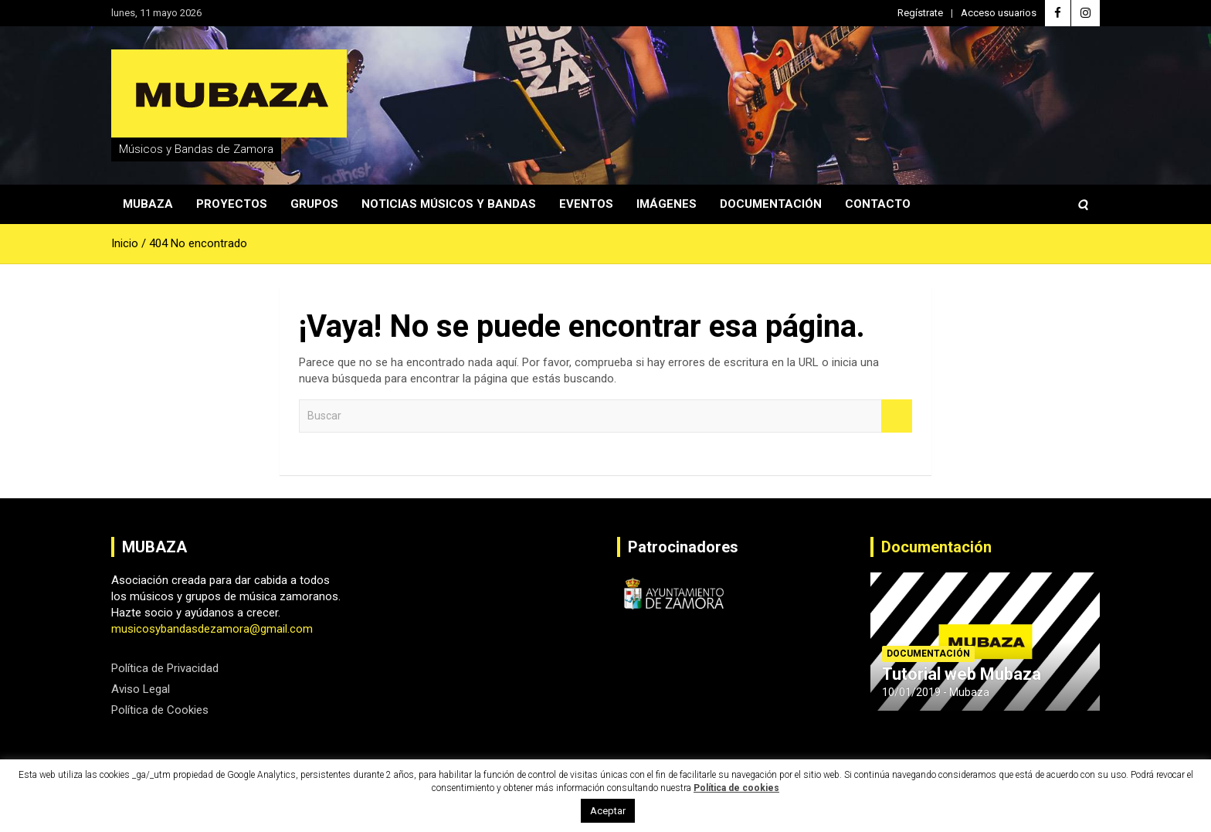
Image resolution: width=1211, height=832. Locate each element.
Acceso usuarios (998, 13)
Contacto (878, 204)
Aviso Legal (140, 689)
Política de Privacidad (165, 668)
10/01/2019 (911, 692)
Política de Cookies (160, 710)
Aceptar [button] (608, 811)
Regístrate (920, 13)
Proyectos (231, 204)
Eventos (586, 204)
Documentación (771, 204)
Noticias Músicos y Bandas (448, 204)
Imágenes (666, 204)
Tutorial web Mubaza (961, 674)
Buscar (896, 416)
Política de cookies (736, 788)
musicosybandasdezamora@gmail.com (212, 629)
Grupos (314, 204)
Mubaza (148, 204)
